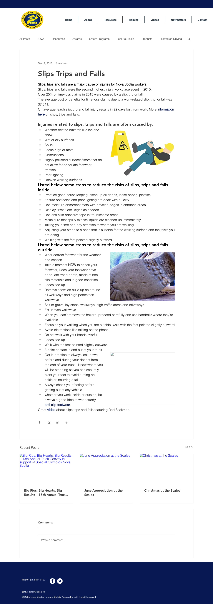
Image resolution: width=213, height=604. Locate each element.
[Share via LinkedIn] (58, 422)
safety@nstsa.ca (37, 591)
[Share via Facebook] (39, 422)
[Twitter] (60, 581)
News (40, 39)
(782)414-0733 (37, 579)
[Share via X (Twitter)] (49, 422)
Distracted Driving (171, 39)
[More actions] (173, 63)
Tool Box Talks (125, 39)
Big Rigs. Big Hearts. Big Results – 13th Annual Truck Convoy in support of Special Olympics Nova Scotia (46, 492)
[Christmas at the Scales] (166, 469)
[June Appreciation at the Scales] (106, 469)
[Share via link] (67, 422)
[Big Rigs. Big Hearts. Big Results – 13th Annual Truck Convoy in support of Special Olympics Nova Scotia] (46, 469)
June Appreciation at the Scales (103, 492)
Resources (58, 39)
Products (147, 39)
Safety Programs (99, 39)
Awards (77, 39)
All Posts (24, 39)
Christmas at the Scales (162, 490)
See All (189, 447)
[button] (189, 38)
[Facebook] (52, 581)
